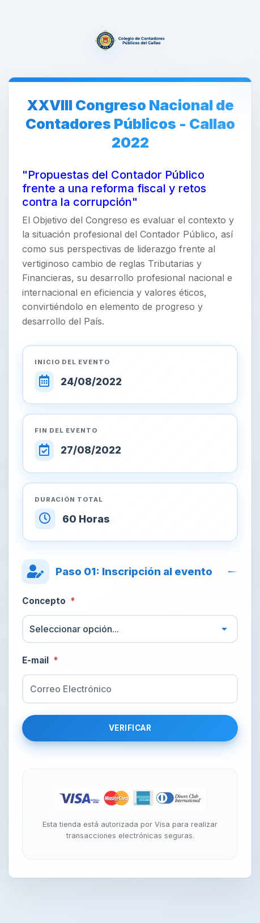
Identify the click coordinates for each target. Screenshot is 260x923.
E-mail (40, 660)
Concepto (48, 601)
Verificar (130, 727)
